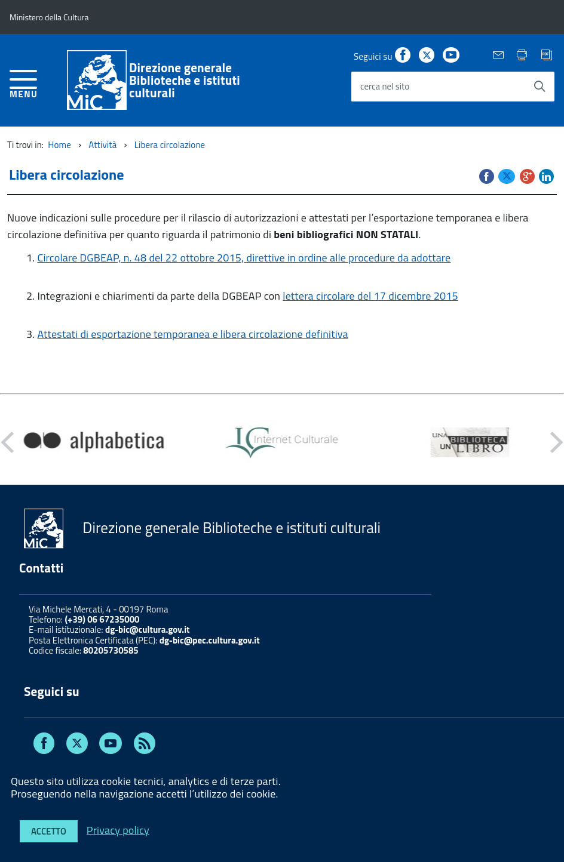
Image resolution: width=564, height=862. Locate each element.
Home (59, 145)
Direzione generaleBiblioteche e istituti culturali (184, 80)
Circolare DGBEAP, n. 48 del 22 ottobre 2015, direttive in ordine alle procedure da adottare (243, 258)
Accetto (48, 831)
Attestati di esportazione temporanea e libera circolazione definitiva (192, 334)
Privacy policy (118, 829)
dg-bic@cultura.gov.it (147, 629)
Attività (102, 145)
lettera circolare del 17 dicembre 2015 (370, 296)
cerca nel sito (384, 86)
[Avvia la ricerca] (539, 86)
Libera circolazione (170, 145)
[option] (94, 442)
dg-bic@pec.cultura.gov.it (210, 640)
